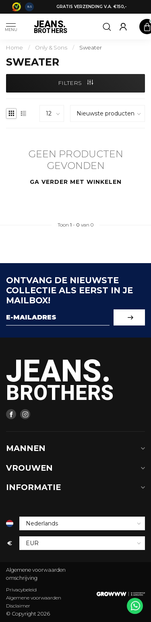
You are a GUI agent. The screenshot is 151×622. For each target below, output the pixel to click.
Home (14, 47)
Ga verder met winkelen (76, 181)
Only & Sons (51, 47)
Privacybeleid (21, 590)
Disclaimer (18, 606)
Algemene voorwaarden (33, 598)
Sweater (90, 47)
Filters (75, 83)
